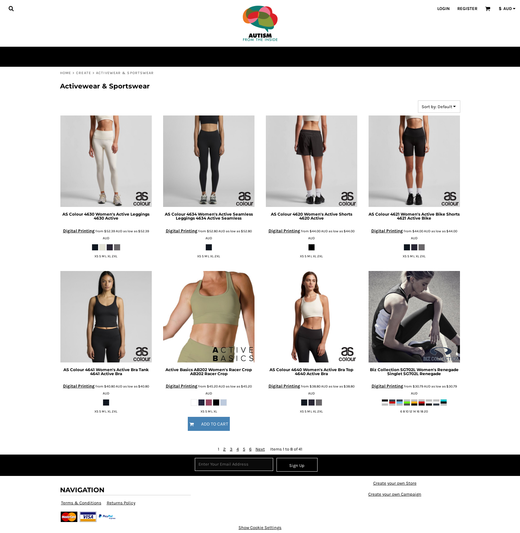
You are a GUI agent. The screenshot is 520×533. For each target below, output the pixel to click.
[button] (11, 8)
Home (65, 73)
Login (443, 8)
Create (83, 73)
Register (467, 8)
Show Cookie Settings (260, 527)
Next (260, 449)
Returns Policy (121, 502)
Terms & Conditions (81, 502)
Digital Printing (79, 230)
